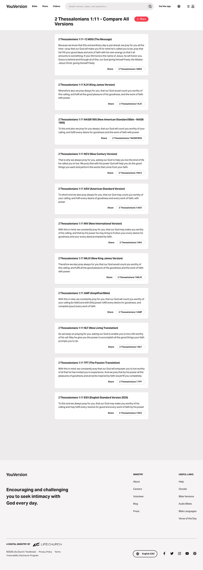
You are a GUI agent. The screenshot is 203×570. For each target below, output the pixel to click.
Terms (58, 551)
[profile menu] (191, 6)
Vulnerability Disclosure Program (22, 555)
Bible (34, 6)
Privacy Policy (45, 551)
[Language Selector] (179, 6)
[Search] (105, 6)
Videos (56, 6)
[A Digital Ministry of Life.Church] (101, 542)
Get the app (165, 6)
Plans (45, 6)
